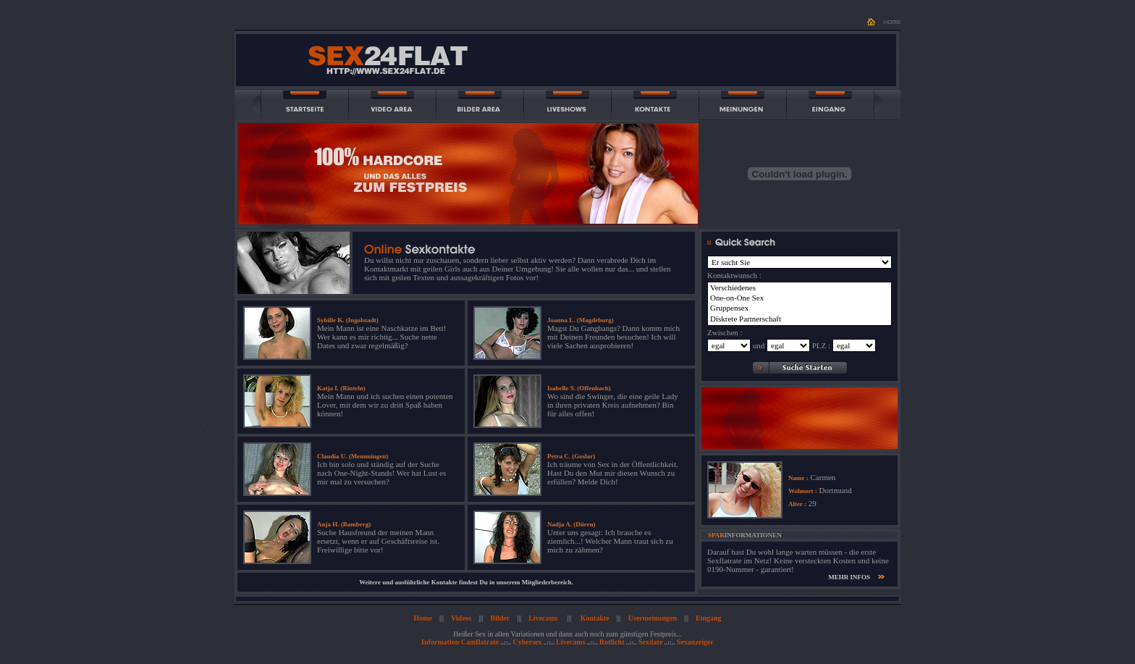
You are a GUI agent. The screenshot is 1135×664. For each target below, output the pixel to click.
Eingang (709, 618)
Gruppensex (799, 308)
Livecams (543, 618)
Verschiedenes (799, 288)
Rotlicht (611, 642)
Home (422, 618)
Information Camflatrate (460, 642)
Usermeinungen (652, 618)
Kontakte (595, 618)
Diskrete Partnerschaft (799, 319)
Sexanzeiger (695, 642)
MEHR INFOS (849, 577)
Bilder (500, 618)
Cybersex (526, 642)
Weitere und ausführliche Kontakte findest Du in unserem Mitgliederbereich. (466, 582)
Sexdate (650, 642)
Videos (461, 618)
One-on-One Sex (799, 298)
